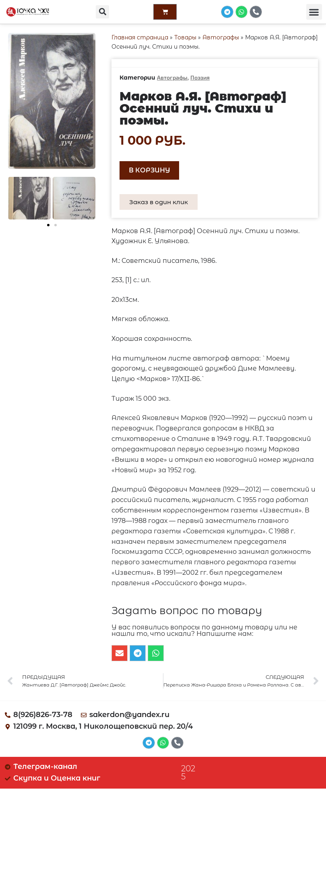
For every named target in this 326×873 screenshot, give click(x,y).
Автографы (220, 37)
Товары (185, 37)
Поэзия (200, 77)
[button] (102, 12)
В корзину (149, 170)
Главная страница (139, 37)
